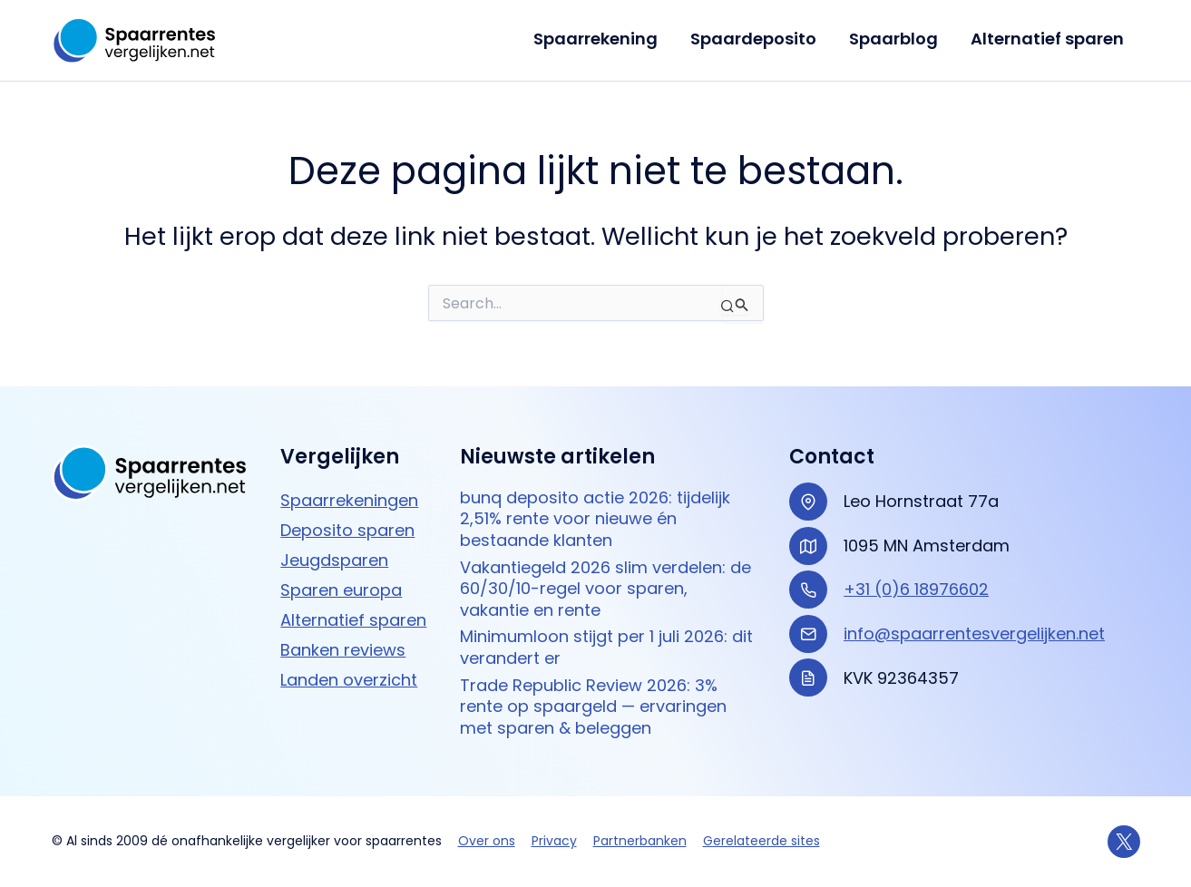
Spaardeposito (753, 38)
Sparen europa (341, 590)
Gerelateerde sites (761, 841)
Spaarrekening (595, 38)
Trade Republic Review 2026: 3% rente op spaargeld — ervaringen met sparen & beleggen (593, 706)
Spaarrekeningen (349, 500)
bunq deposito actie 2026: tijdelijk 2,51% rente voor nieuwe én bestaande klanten (595, 519)
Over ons (486, 841)
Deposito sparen (347, 530)
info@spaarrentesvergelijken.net (974, 633)
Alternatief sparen (1047, 38)
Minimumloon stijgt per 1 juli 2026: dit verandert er (606, 647)
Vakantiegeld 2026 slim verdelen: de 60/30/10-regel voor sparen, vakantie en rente (605, 588)
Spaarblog (893, 38)
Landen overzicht (348, 679)
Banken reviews (342, 649)
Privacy (554, 841)
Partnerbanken (640, 841)
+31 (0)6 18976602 (916, 589)
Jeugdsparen (334, 560)
